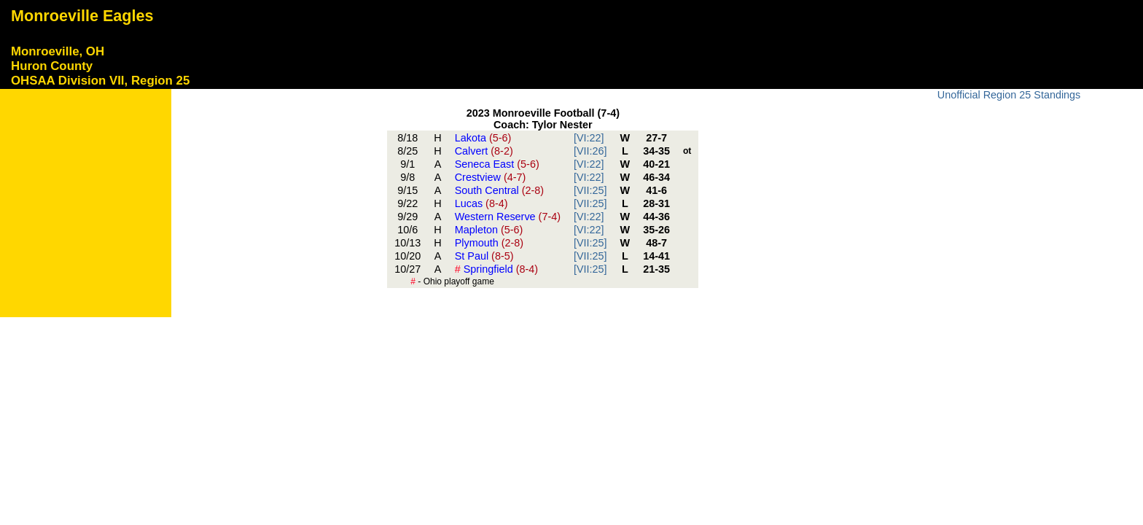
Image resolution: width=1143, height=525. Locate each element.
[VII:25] (590, 190)
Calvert (484, 151)
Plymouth (489, 243)
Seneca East (497, 164)
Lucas (481, 203)
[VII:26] (590, 151)
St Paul (484, 256)
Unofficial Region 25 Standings (1009, 95)
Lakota (483, 138)
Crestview (490, 177)
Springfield (496, 269)
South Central (499, 190)
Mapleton (489, 230)
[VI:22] (589, 138)
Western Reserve (508, 216)
